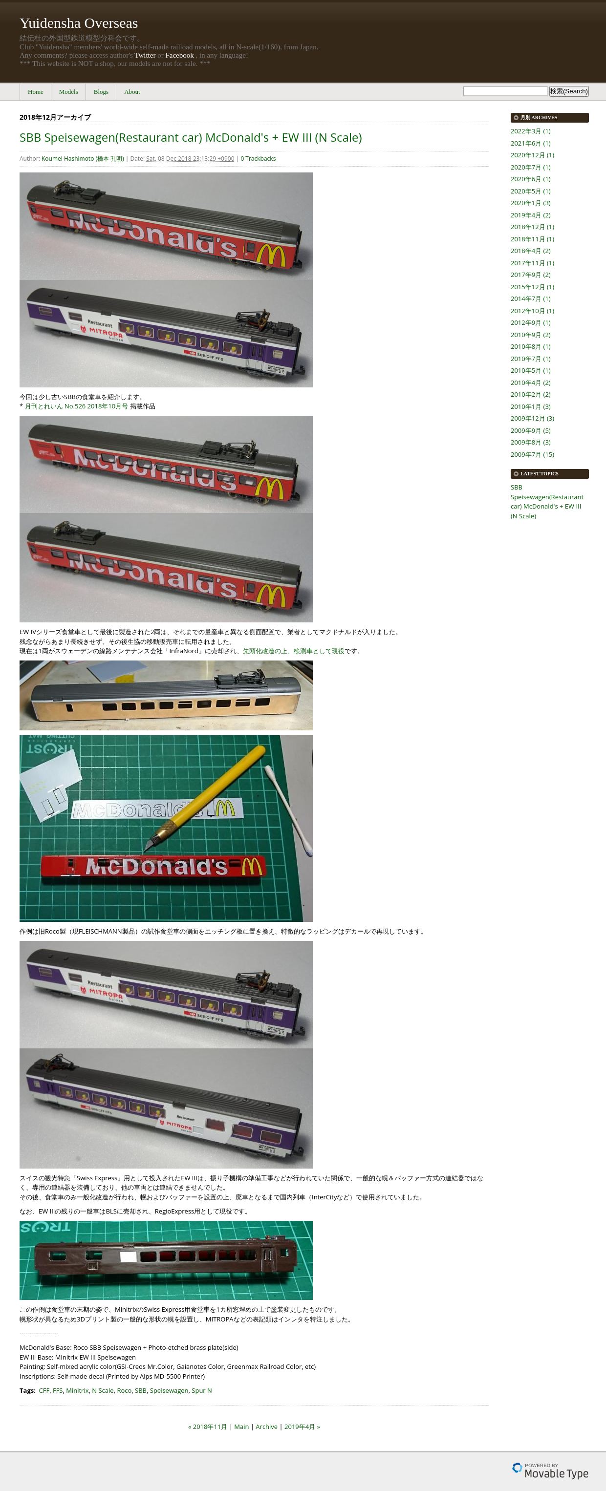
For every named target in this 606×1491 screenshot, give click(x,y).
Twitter (144, 55)
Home (35, 91)
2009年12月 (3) (532, 418)
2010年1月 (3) (531, 406)
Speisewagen (169, 1390)
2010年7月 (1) (531, 358)
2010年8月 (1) (531, 346)
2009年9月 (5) (531, 430)
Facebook (179, 55)
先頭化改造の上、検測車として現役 (294, 650)
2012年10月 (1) (532, 310)
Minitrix (77, 1390)
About (132, 91)
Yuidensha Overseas (79, 23)
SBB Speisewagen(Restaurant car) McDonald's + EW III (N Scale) (191, 137)
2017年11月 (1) (532, 262)
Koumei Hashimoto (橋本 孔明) (83, 158)
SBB (141, 1390)
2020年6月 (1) (531, 178)
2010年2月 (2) (531, 394)
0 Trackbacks (258, 158)
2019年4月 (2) (531, 215)
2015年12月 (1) (532, 286)
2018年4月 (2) (531, 250)
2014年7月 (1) (531, 298)
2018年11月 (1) (532, 238)
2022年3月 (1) (531, 131)
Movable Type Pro (550, 1471)
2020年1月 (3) (531, 202)
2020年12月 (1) (532, 154)
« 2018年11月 (207, 1426)
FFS (58, 1390)
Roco (124, 1390)
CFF (44, 1390)
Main (241, 1426)
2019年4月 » (302, 1426)
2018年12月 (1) (532, 226)
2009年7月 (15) (532, 454)
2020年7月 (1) (531, 167)
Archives (545, 117)
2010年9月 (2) (531, 334)
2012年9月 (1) (531, 322)
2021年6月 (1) (531, 143)
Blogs (101, 91)
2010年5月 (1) (531, 370)
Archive (267, 1426)
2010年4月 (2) (531, 382)
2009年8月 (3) (531, 442)
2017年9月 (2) (531, 274)
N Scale (102, 1390)
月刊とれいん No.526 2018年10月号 (77, 406)
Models (68, 91)
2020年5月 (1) (531, 191)
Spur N (202, 1390)
